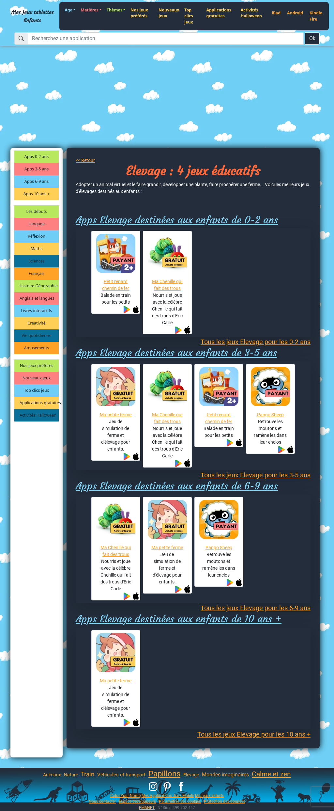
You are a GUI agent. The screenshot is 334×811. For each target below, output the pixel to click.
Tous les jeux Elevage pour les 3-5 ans (256, 475)
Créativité (36, 323)
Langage (36, 224)
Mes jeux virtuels (209, 795)
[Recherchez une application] (166, 38)
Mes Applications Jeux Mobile (168, 795)
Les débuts (36, 211)
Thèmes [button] (114, 10)
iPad (276, 13)
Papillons (164, 773)
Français (36, 273)
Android (295, 13)
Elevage (191, 774)
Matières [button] (90, 10)
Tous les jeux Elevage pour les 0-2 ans (256, 342)
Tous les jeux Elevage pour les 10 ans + (254, 734)
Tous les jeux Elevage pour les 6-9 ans (256, 608)
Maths (36, 248)
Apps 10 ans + (36, 194)
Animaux (52, 774)
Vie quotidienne (36, 335)
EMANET (147, 807)
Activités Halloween (251, 13)
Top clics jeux (188, 16)
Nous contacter (102, 801)
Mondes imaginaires (225, 774)
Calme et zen (271, 774)
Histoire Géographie (39, 286)
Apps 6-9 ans (36, 181)
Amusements (36, 348)
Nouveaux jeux (169, 13)
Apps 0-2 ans (36, 156)
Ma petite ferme (115, 414)
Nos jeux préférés (139, 13)
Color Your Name (125, 795)
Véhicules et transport (121, 775)
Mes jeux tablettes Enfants (32, 16)
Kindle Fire (316, 16)
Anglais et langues (37, 298)
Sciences (36, 261)
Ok (312, 38)
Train (87, 774)
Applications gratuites (218, 13)
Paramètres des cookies (180, 801)
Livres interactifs (36, 310)
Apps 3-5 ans (36, 169)
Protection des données (224, 801)
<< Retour (85, 160)
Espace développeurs (137, 801)
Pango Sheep (270, 414)
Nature (71, 774)
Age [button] (68, 10)
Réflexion (36, 236)
